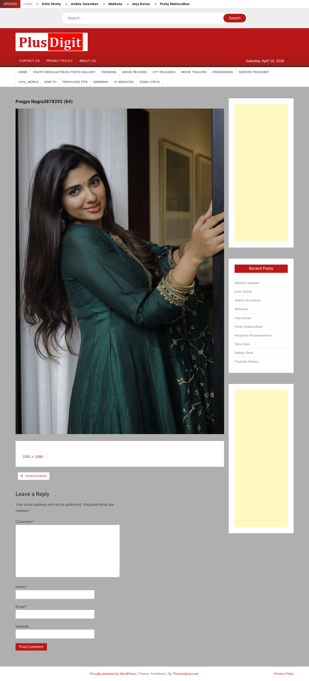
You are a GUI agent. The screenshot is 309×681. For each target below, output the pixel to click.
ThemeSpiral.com (185, 674)
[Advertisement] (261, 173)
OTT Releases (164, 72)
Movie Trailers (194, 72)
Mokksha (115, 4)
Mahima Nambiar (247, 283)
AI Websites (124, 82)
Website (22, 626)
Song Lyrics (150, 82)
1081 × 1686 (33, 457)
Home (23, 72)
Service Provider (253, 72)
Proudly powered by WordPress (113, 674)
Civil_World (28, 82)
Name (22, 587)
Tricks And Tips (75, 82)
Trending (109, 72)
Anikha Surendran (84, 4)
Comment (25, 522)
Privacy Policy (59, 61)
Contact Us (29, 61)
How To (50, 82)
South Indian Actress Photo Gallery (64, 72)
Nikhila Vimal (244, 353)
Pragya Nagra (36, 476)
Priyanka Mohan (246, 361)
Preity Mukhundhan (175, 4)
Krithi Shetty (51, 4)
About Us (87, 61)
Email (21, 607)
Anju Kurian (141, 4)
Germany (100, 82)
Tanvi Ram (242, 344)
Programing (222, 72)
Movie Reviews (134, 72)
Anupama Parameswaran (253, 335)
